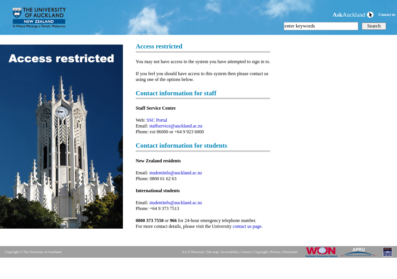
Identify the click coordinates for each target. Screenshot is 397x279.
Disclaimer (290, 252)
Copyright (261, 252)
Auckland (353, 14)
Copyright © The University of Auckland (33, 252)
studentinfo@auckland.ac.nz (175, 173)
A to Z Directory (192, 252)
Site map (213, 252)
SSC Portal (157, 120)
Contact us (386, 14)
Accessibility (230, 252)
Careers (246, 252)
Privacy (275, 252)
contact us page (247, 226)
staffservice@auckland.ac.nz (175, 126)
